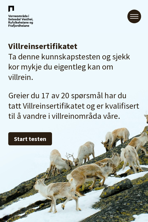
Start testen (30, 139)
